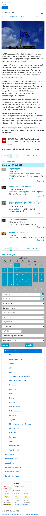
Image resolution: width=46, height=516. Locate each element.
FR (10, 2)
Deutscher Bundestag (17, 192)
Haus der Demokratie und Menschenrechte (24, 174)
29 (4, 265)
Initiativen (12, 415)
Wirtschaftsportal (11, 459)
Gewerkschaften (15, 407)
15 (17, 274)
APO (11, 368)
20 (4, 279)
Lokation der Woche (12, 476)
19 (41, 274)
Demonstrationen (15, 359)
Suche (4, 7)
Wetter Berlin (16, 483)
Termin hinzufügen (8, 162)
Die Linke (12, 385)
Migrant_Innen (14, 428)
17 (29, 274)
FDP (10, 394)
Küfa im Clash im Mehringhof (20, 232)
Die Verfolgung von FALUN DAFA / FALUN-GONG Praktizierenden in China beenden (25, 203)
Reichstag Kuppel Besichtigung (21, 186)
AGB (21, 515)
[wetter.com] (7, 505)
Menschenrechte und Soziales (20, 424)
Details (40, 181)
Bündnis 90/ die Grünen (17, 381)
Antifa (11, 364)
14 (10, 274)
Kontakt (27, 515)
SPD (10, 441)
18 (35, 274)
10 (29, 270)
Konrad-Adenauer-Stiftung (22, 376)
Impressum (5, 515)
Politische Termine (27, 17)
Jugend (12, 420)
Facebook (34, 515)
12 (41, 270)
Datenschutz (14, 515)
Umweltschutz (14, 446)
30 (11, 265)
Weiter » (35, 156)
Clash (11, 237)
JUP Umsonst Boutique (18, 219)
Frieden (12, 402)
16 (23, 274)
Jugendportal (10, 463)
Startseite (5, 17)
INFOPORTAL (14, 17)
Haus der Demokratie (12, 472)
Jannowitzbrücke (15, 209)
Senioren (12, 437)
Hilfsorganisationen (16, 411)
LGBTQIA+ (13, 433)
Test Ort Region (14, 450)
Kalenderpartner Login (13, 467)
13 (4, 274)
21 (10, 279)
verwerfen (29, 345)
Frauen (11, 398)
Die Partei (12, 389)
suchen (5, 345)
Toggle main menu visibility (42, 12)
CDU (10, 372)
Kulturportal (9, 454)
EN (6, 2)
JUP (10, 224)
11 (35, 270)
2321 (29, 156)
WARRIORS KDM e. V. (11, 12)
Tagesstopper (14, 169)
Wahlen (12, 355)
